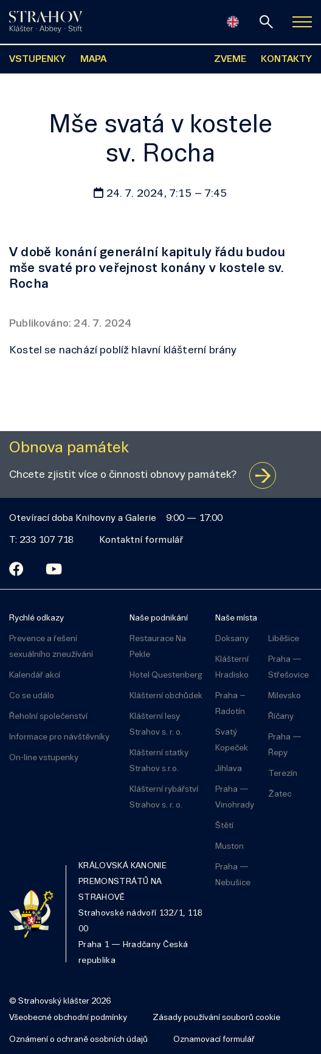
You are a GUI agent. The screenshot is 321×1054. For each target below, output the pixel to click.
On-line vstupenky (43, 758)
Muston (229, 847)
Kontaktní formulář (141, 540)
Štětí (224, 826)
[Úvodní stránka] (45, 22)
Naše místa (236, 618)
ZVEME (230, 59)
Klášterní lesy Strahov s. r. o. (155, 724)
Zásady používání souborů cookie (216, 1018)
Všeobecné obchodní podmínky (68, 1018)
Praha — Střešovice (288, 667)
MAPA (93, 59)
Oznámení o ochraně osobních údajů (78, 1040)
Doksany (232, 639)
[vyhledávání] (266, 22)
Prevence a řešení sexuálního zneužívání (51, 647)
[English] (233, 22)
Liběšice (283, 639)
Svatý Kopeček (231, 740)
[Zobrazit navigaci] (302, 22)
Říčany (281, 717)
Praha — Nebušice (232, 875)
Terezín (282, 774)
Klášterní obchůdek (165, 696)
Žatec (279, 794)
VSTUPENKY (37, 59)
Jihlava (228, 769)
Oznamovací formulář (214, 1040)
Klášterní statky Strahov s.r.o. (158, 761)
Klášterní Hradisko (232, 667)
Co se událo (31, 696)
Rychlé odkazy (36, 618)
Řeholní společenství (48, 717)
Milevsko (284, 696)
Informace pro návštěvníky (59, 737)
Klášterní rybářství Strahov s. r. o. (163, 797)
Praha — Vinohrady (234, 797)
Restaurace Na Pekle (157, 647)
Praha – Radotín (230, 704)
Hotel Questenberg (165, 675)
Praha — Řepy (285, 745)
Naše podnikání (158, 618)
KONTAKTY (286, 59)
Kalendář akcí (34, 675)
